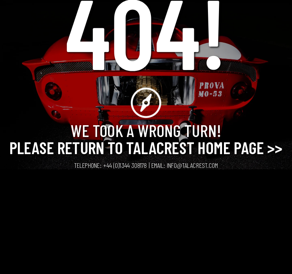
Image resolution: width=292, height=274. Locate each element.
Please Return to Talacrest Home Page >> (146, 147)
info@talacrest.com (192, 165)
